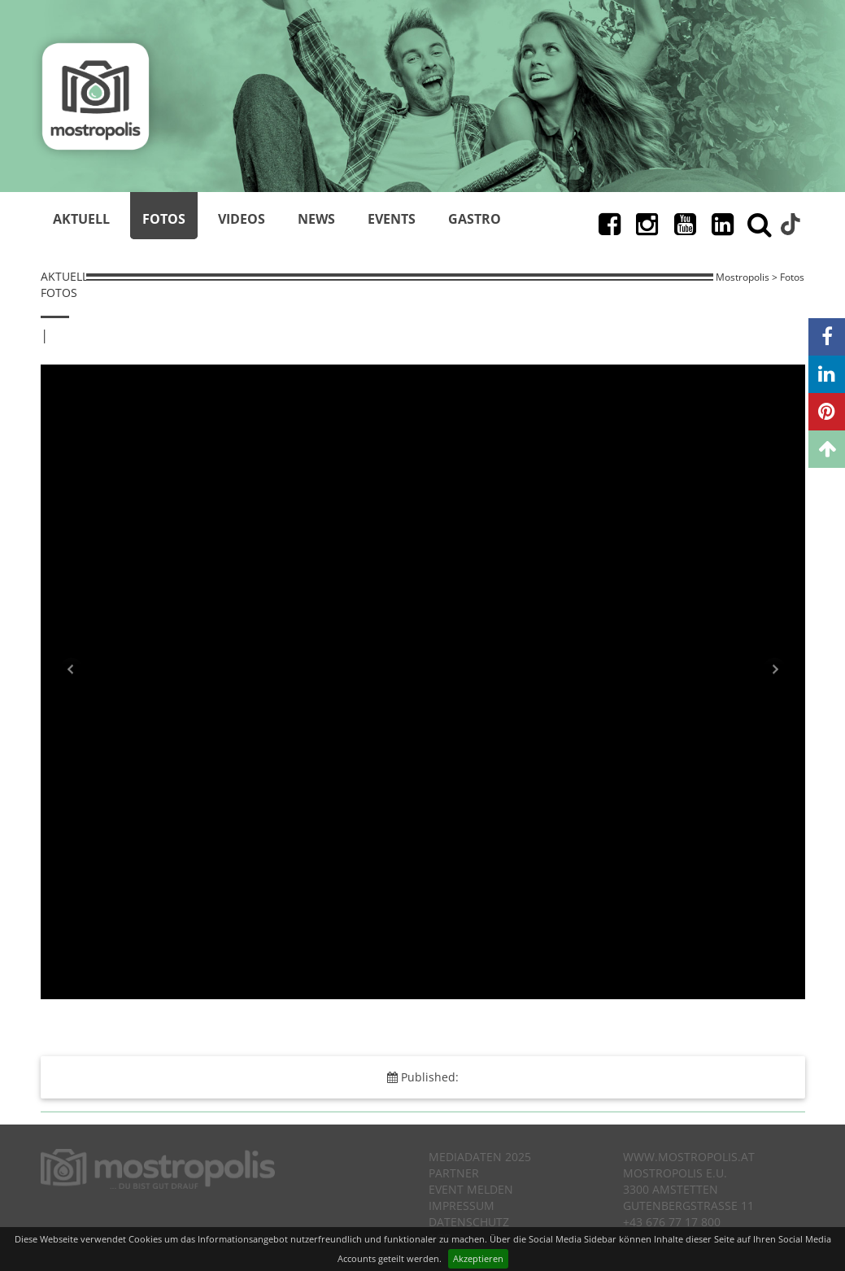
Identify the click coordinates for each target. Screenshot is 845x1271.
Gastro (474, 219)
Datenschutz (469, 1222)
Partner (454, 1173)
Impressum (461, 1205)
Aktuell (81, 219)
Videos (241, 219)
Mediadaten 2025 (480, 1156)
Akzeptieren (478, 1258)
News (316, 219)
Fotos (163, 219)
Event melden (471, 1189)
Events (392, 219)
